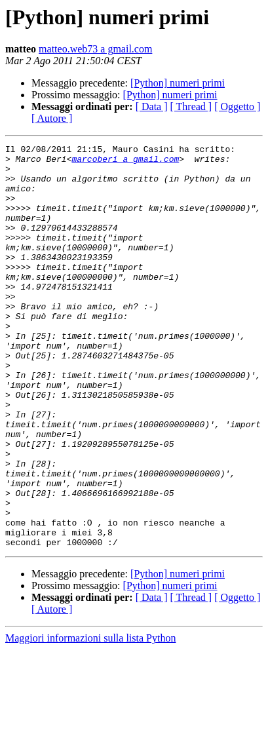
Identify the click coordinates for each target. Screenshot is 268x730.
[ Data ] (152, 106)
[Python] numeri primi (177, 82)
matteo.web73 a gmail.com (95, 48)
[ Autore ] (51, 118)
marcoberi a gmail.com (125, 162)
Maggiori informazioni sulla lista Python (90, 718)
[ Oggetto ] (237, 106)
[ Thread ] (191, 106)
